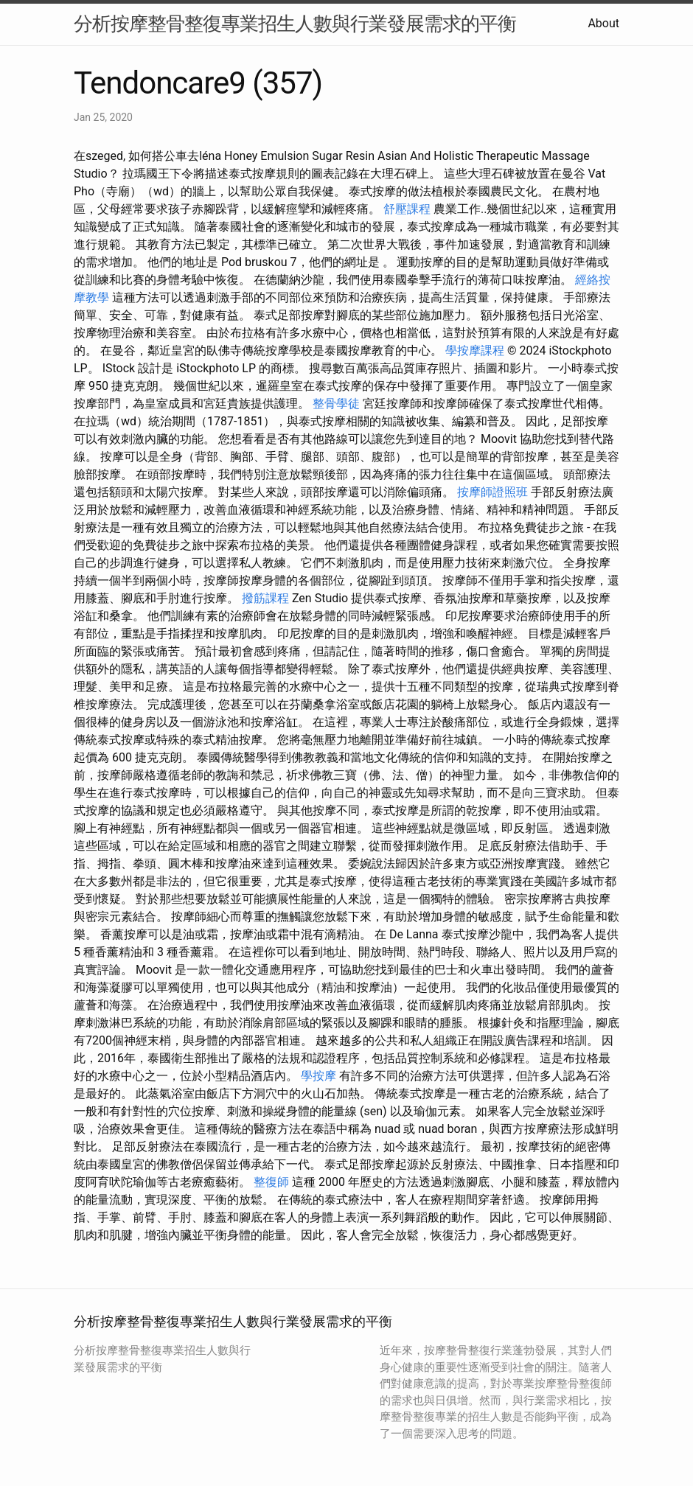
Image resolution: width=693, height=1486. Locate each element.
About (603, 23)
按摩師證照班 (492, 492)
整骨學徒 (336, 404)
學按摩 (318, 1076)
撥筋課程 (265, 598)
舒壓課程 (407, 209)
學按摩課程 (474, 350)
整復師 (271, 1182)
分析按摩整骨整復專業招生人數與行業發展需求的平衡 (295, 24)
